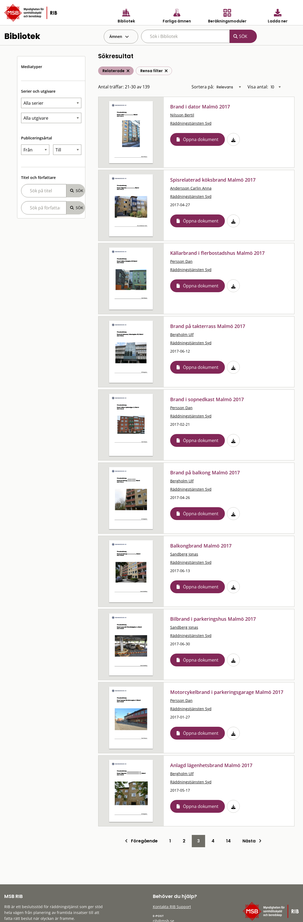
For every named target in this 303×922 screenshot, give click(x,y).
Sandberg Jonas (184, 554)
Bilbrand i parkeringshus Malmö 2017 (213, 619)
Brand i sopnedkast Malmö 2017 (207, 399)
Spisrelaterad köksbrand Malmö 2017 (213, 180)
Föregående (141, 841)
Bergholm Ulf (182, 334)
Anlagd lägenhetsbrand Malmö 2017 (211, 765)
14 (228, 841)
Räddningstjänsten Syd (191, 123)
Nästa (251, 841)
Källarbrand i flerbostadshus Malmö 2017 (217, 253)
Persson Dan (181, 261)
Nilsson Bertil (182, 115)
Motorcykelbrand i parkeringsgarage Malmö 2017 (226, 692)
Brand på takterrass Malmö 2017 (207, 326)
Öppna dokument (200, 139)
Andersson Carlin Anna (191, 188)
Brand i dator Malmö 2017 (200, 106)
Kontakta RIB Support (172, 906)
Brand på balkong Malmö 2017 (205, 472)
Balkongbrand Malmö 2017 (201, 545)
